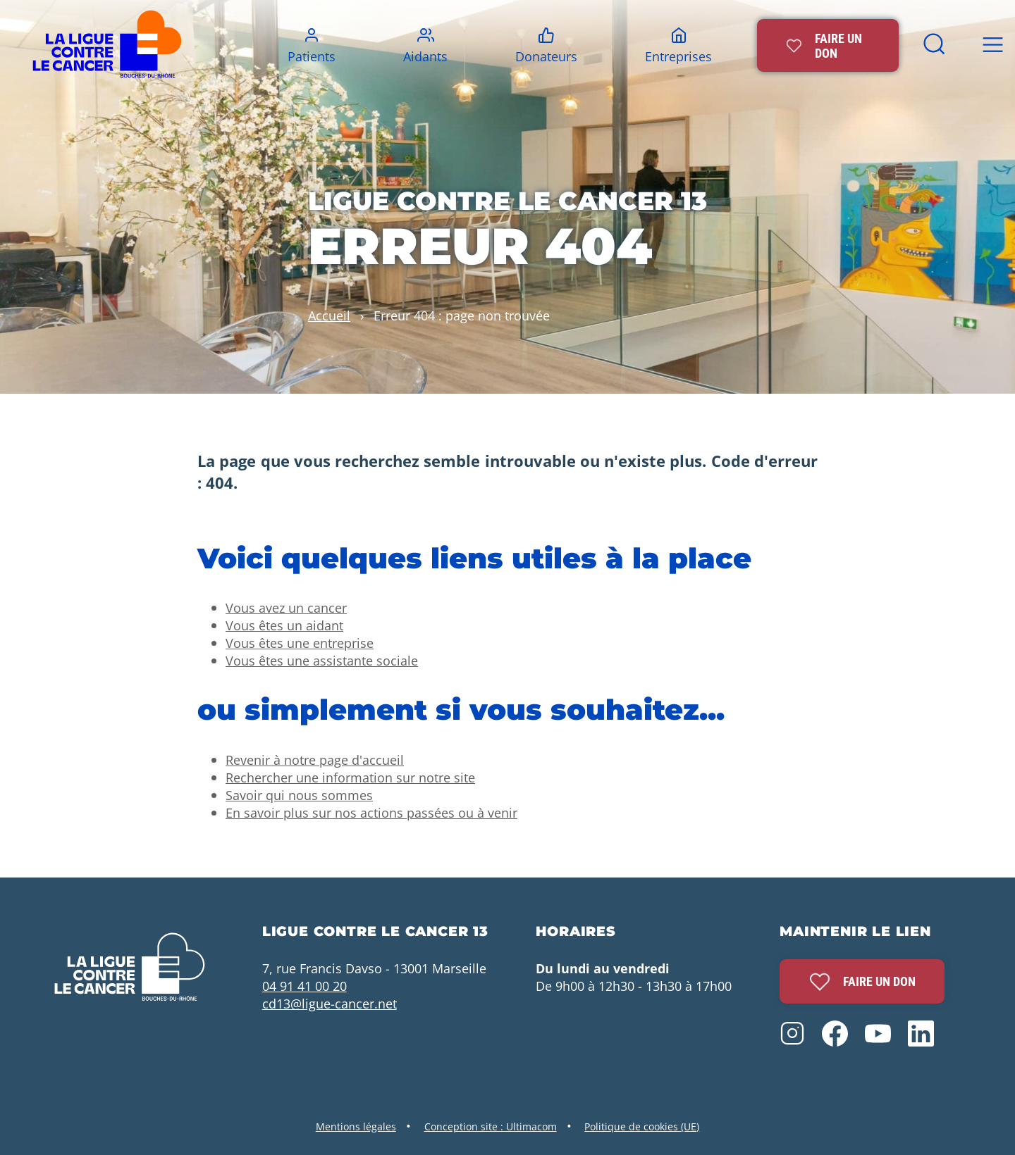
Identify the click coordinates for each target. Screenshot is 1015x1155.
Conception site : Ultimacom (490, 1126)
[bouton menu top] (992, 45)
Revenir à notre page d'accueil (315, 759)
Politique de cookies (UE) (641, 1126)
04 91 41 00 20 (304, 985)
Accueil (329, 315)
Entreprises (678, 56)
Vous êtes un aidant (284, 625)
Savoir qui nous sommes (299, 795)
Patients (312, 56)
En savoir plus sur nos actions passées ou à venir (371, 812)
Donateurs (546, 56)
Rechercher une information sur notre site (350, 777)
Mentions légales (356, 1126)
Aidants (425, 56)
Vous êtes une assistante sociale (322, 660)
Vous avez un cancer (286, 607)
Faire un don (862, 981)
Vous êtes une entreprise (300, 642)
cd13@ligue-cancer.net (329, 1003)
